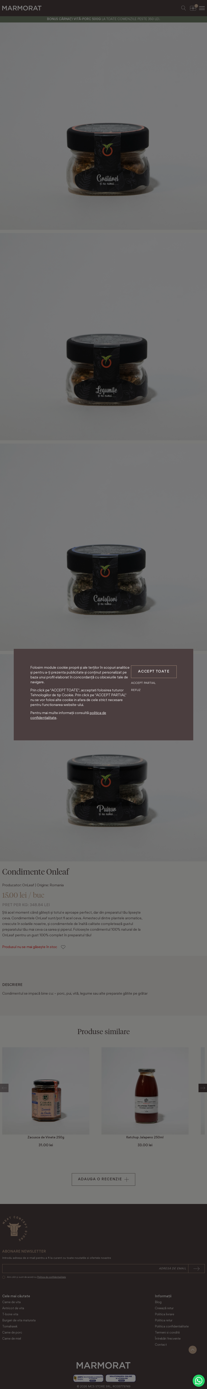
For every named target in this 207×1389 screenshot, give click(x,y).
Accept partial (143, 683)
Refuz (135, 690)
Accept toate (153, 671)
